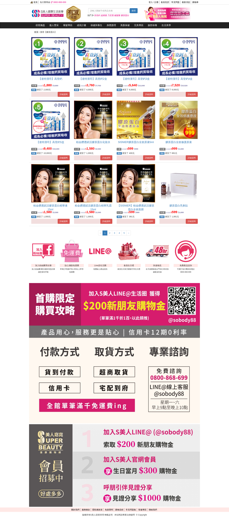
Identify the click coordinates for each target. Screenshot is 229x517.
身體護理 (111, 25)
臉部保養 (152, 25)
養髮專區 (67, 25)
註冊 (156, 2)
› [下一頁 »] (128, 233)
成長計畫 (81, 25)
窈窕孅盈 (40, 25)
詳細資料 (64, 94)
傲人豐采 (54, 25)
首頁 (34, 2)
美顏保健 (125, 25)
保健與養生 (96, 25)
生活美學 (166, 25)
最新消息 (186, 2)
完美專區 (138, 25)
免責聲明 (109, 510)
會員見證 (165, 2)
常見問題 (175, 2)
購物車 (195, 2)
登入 (151, 2)
